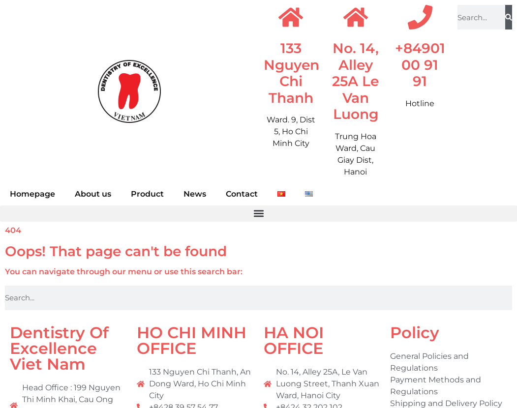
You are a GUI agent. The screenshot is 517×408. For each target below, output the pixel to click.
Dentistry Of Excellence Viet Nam (59, 348)
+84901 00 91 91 (420, 64)
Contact (242, 194)
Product (147, 194)
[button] (258, 213)
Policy (414, 332)
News (194, 194)
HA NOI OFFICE (294, 340)
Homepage (32, 194)
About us (93, 194)
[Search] (508, 17)
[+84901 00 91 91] (420, 17)
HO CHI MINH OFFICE (191, 340)
